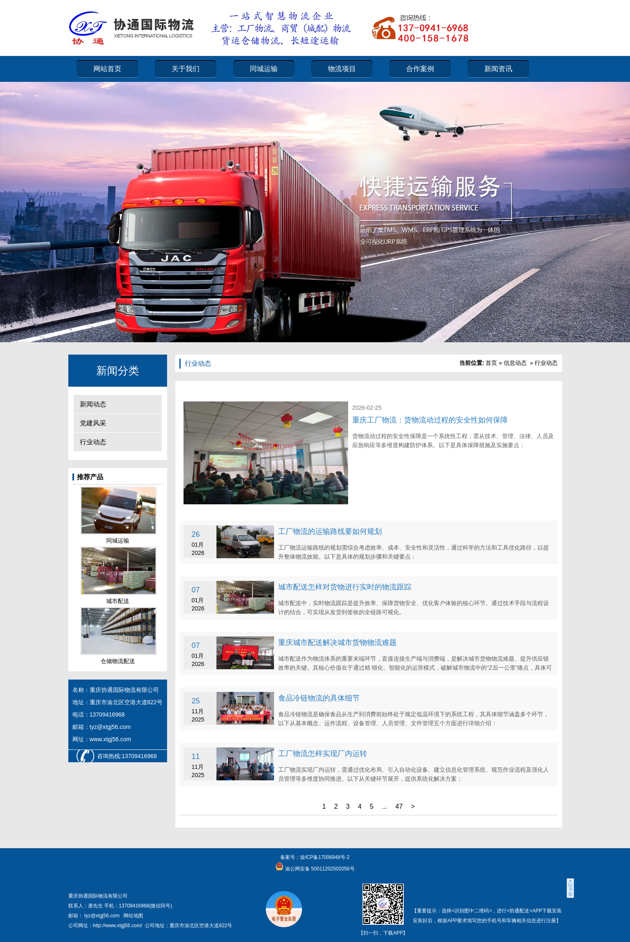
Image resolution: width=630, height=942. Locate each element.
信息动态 (515, 363)
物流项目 (342, 69)
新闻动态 (93, 404)
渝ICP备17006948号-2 (324, 857)
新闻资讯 (498, 69)
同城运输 (264, 69)
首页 (491, 363)
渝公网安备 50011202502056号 (319, 869)
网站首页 (107, 69)
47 (399, 806)
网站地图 (133, 916)
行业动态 (93, 442)
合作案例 (420, 69)
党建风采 (93, 423)
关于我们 (186, 69)
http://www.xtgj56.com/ (117, 925)
